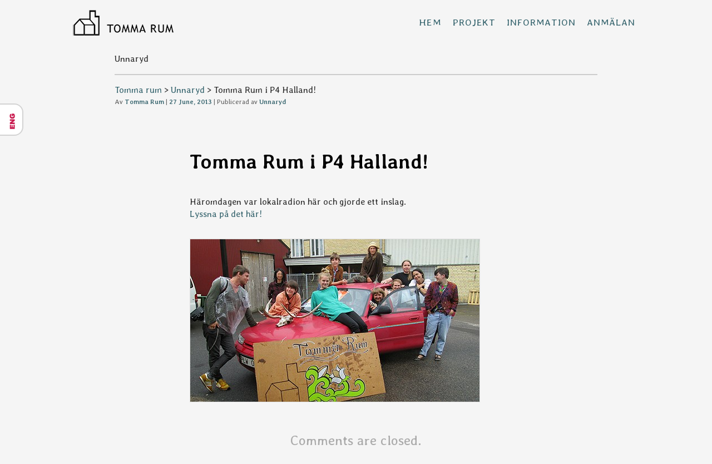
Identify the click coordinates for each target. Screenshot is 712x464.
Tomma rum (138, 90)
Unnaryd (188, 90)
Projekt (474, 22)
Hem (430, 22)
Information (541, 22)
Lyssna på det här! (226, 214)
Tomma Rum (144, 102)
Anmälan (611, 22)
